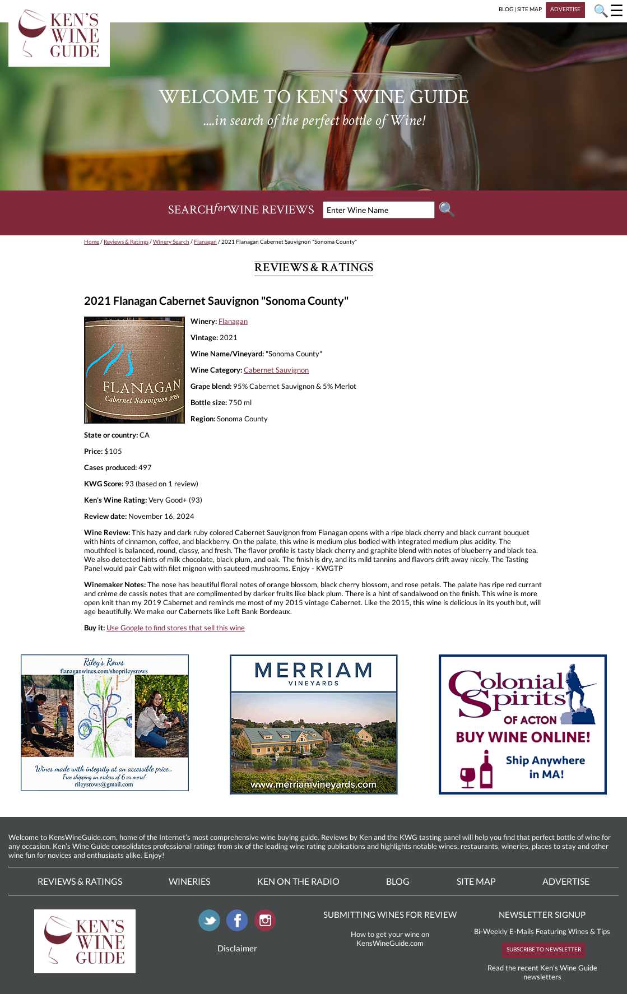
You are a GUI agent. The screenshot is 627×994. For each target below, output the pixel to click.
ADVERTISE (565, 9)
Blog (398, 881)
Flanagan (205, 241)
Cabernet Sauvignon (276, 369)
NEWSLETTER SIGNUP (542, 914)
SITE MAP (529, 9)
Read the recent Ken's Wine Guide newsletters (542, 972)
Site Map (476, 881)
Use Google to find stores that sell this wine (175, 627)
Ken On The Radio (298, 881)
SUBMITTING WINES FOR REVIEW (390, 914)
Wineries (189, 881)
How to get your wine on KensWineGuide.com (390, 938)
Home (91, 241)
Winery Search (171, 241)
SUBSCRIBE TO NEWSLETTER (544, 949)
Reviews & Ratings (126, 241)
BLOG (506, 9)
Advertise (565, 881)
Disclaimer (237, 948)
